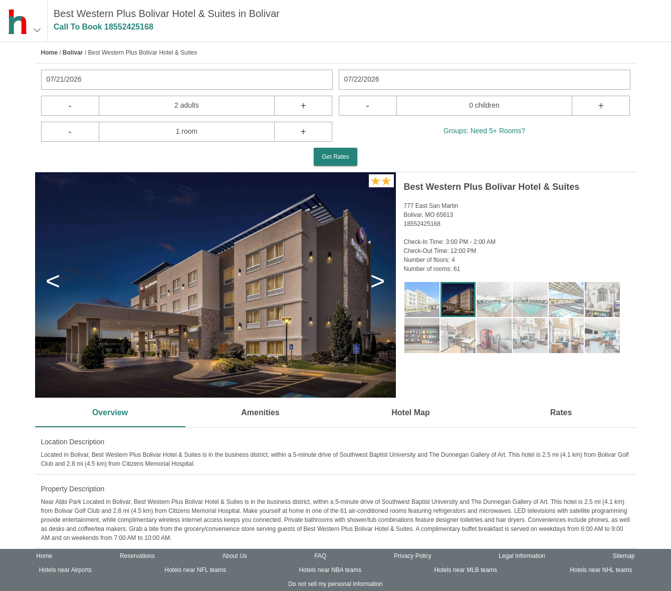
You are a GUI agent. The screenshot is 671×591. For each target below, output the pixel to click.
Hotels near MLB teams (465, 569)
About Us (234, 555)
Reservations (137, 555)
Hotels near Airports (65, 569)
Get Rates (335, 156)
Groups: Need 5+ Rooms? (484, 131)
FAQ (320, 555)
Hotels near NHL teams (601, 569)
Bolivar (73, 52)
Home (49, 52)
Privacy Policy (412, 555)
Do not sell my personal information (335, 583)
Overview (110, 412)
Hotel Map (410, 412)
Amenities (260, 412)
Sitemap (624, 555)
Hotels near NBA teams (330, 569)
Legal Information (522, 555)
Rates (561, 412)
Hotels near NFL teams (195, 569)
